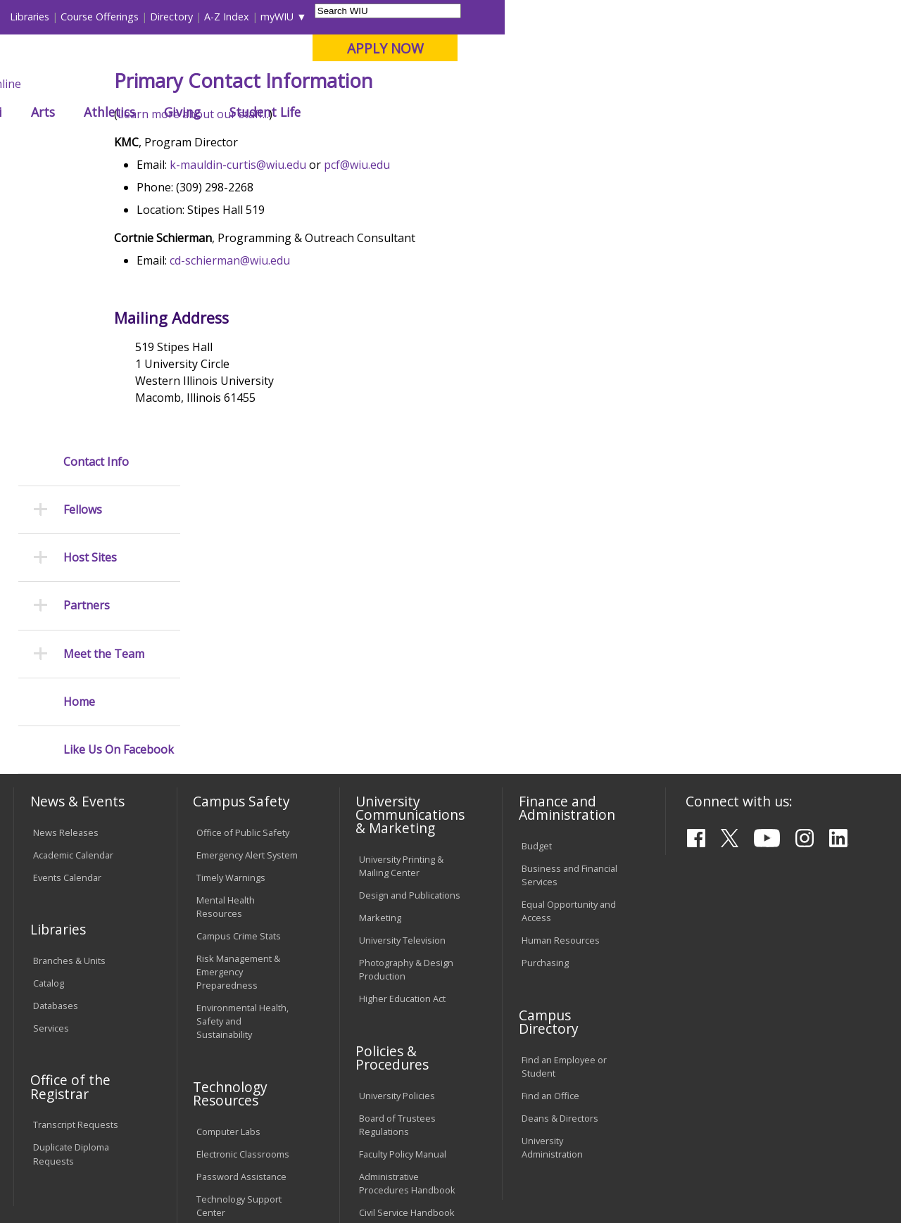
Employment (150, 1120)
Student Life (661, 111)
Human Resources (561, 706)
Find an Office (550, 861)
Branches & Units (69, 727)
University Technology (242, 1001)
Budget (537, 612)
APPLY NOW (781, 48)
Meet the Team (103, 380)
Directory (567, 16)
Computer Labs (228, 898)
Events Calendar (67, 643)
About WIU (110, 111)
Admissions (294, 111)
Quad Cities (338, 83)
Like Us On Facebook (118, 476)
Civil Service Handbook (407, 978)
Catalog (48, 749)
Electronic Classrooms (242, 920)
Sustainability (236, 1120)
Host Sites (90, 284)
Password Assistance (241, 943)
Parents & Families (61, 16)
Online (400, 83)
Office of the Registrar (70, 853)
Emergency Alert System (247, 620)
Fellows (351, 144)
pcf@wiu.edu (432, 268)
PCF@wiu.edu (845, 1196)
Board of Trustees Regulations (397, 890)
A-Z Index (622, 16)
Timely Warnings (230, 643)
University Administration (552, 913)
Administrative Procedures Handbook (407, 950)
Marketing (380, 684)
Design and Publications (409, 661)
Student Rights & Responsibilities (394, 1008)
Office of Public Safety (242, 598)
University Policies (397, 862)
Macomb (271, 83)
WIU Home (225, 144)
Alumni (377, 111)
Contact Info (96, 188)
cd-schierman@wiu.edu (305, 364)
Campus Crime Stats (238, 701)
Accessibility (67, 1120)
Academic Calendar (73, 620)
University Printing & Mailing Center (401, 632)
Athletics (505, 111)
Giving (578, 111)
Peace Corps (292, 144)
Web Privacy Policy (312, 1178)
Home (79, 428)
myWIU (673, 16)
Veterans (314, 1120)
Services (51, 794)
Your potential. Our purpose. (156, 83)
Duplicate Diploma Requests (71, 920)
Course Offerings (496, 16)
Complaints (382, 1037)
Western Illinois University (221, 60)
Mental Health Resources (225, 672)
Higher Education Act (402, 765)
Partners (86, 332)
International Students (214, 16)
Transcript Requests (75, 891)
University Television (402, 706)
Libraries (426, 16)
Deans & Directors (560, 883)
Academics (201, 111)
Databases (55, 772)
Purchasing (545, 729)
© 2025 (51, 1178)
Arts (439, 111)
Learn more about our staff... (268, 217)
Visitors (133, 16)
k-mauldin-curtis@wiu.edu (313, 268)
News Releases (66, 598)
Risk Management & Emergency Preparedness (238, 737)
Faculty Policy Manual (402, 920)
